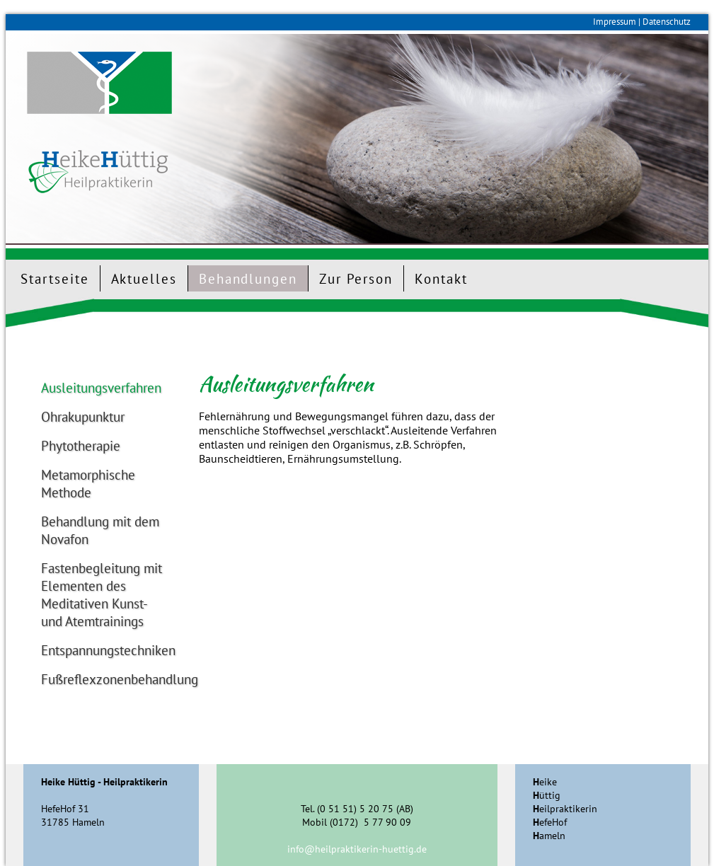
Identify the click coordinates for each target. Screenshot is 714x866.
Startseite (54, 278)
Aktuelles (144, 278)
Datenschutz (667, 22)
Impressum (614, 22)
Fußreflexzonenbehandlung (102, 679)
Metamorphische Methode (88, 483)
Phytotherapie (80, 445)
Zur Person (356, 278)
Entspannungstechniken (102, 650)
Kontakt (441, 278)
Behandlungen (248, 278)
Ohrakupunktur (83, 416)
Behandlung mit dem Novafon (100, 530)
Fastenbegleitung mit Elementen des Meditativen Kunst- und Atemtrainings (101, 594)
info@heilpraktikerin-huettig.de (357, 848)
